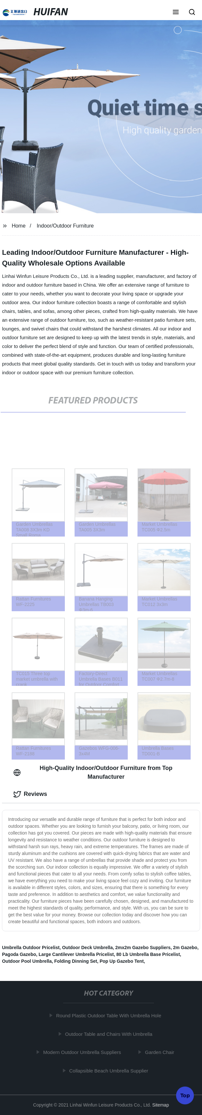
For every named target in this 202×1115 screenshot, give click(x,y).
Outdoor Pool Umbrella (27, 961)
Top (185, 1095)
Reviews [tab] (30, 794)
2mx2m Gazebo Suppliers (143, 947)
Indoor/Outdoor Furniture (65, 226)
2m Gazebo (185, 947)
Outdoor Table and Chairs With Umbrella (109, 1034)
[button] (175, 12)
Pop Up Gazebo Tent (122, 961)
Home (19, 226)
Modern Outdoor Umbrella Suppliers (83, 1052)
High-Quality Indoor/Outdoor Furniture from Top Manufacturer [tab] (92, 772)
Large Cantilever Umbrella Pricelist (76, 954)
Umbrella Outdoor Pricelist (30, 947)
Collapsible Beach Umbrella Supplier (109, 1070)
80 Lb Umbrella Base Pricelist (148, 954)
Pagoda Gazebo (19, 954)
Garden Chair (160, 1052)
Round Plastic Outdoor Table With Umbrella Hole (109, 1015)
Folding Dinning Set (75, 961)
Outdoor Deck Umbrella (87, 947)
